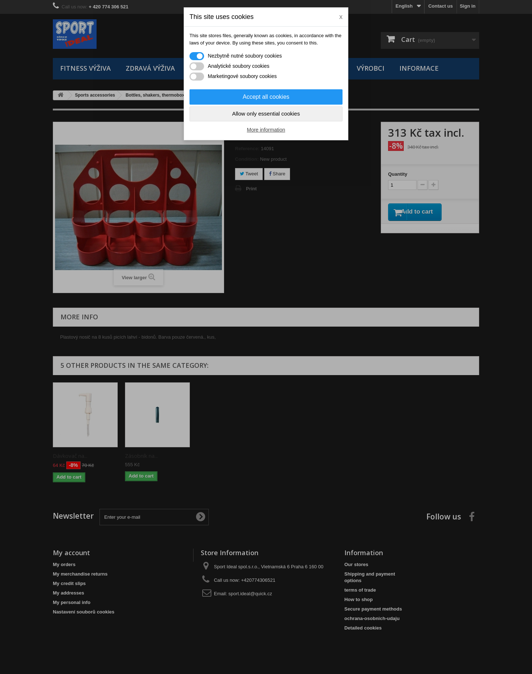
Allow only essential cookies (266, 113)
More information (266, 130)
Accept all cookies (266, 97)
